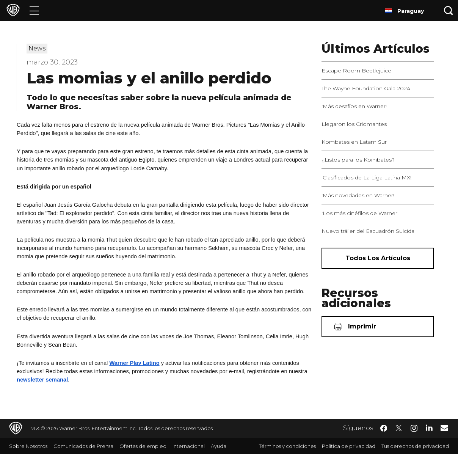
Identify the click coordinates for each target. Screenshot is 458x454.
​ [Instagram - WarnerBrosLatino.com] (414, 428)
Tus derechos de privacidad (415, 446)
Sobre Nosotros (28, 446)
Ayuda (218, 446)
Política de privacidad (348, 446)
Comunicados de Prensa (83, 446)
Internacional (189, 446)
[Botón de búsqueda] (448, 10)
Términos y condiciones (287, 446)
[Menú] (34, 10)
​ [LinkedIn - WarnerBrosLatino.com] (429, 427)
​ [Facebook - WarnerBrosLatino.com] (383, 428)
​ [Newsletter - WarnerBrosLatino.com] (444, 428)
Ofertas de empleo (142, 446)
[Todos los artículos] (377, 258)
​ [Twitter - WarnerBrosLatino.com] (398, 428)
